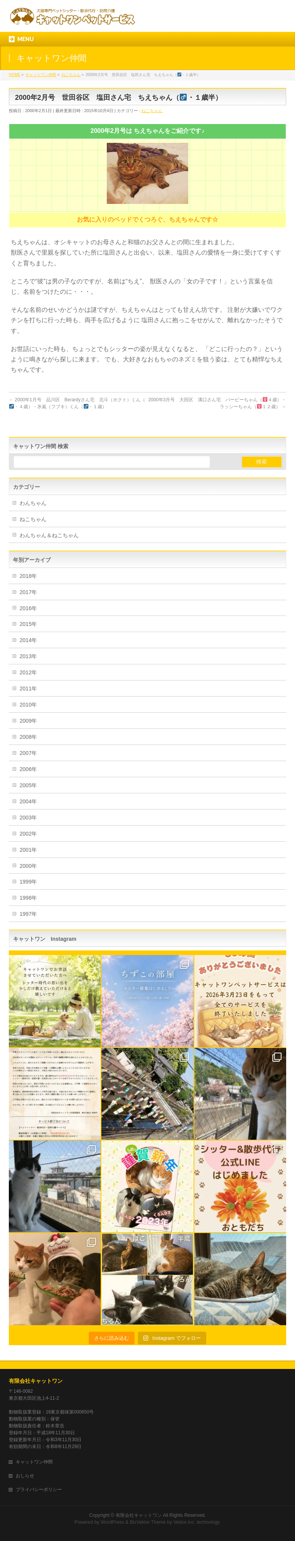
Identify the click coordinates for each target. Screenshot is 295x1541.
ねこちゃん (151, 110)
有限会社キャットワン (36, 1381)
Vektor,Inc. (184, 1522)
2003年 (28, 817)
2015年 (28, 624)
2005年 (28, 785)
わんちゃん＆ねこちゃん (49, 535)
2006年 (28, 769)
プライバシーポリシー (39, 1489)
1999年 (28, 882)
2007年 (28, 753)
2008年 (28, 737)
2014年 (28, 640)
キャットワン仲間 (34, 1462)
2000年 (28, 866)
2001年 (28, 850)
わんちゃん (33, 503)
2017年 (28, 592)
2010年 (28, 705)
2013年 (28, 656)
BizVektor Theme (148, 1522)
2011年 (28, 688)
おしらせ (25, 1475)
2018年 (28, 576)
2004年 (28, 801)
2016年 (28, 608)
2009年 (28, 721)
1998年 (28, 898)
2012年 (28, 672)
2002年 (28, 834)
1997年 (28, 914)
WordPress (112, 1522)
